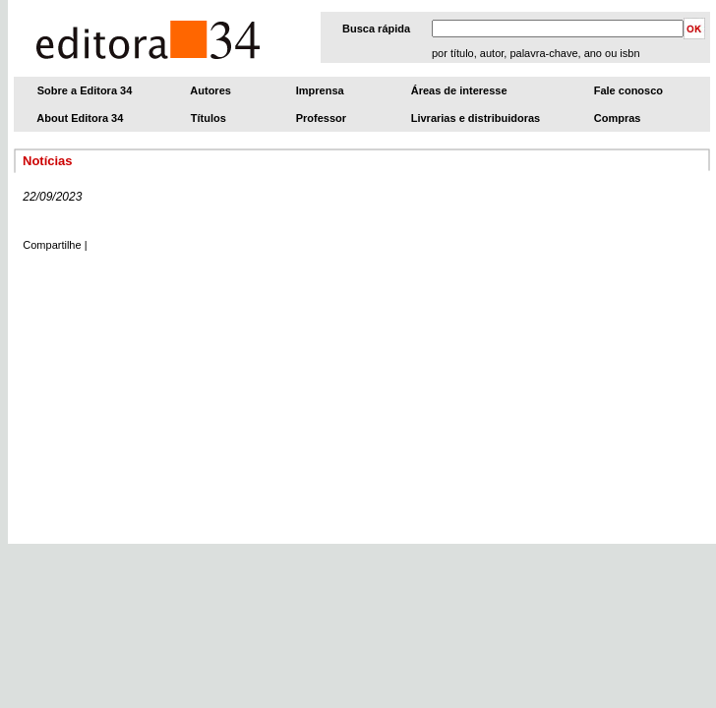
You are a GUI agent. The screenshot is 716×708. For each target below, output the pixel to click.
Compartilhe (52, 245)
